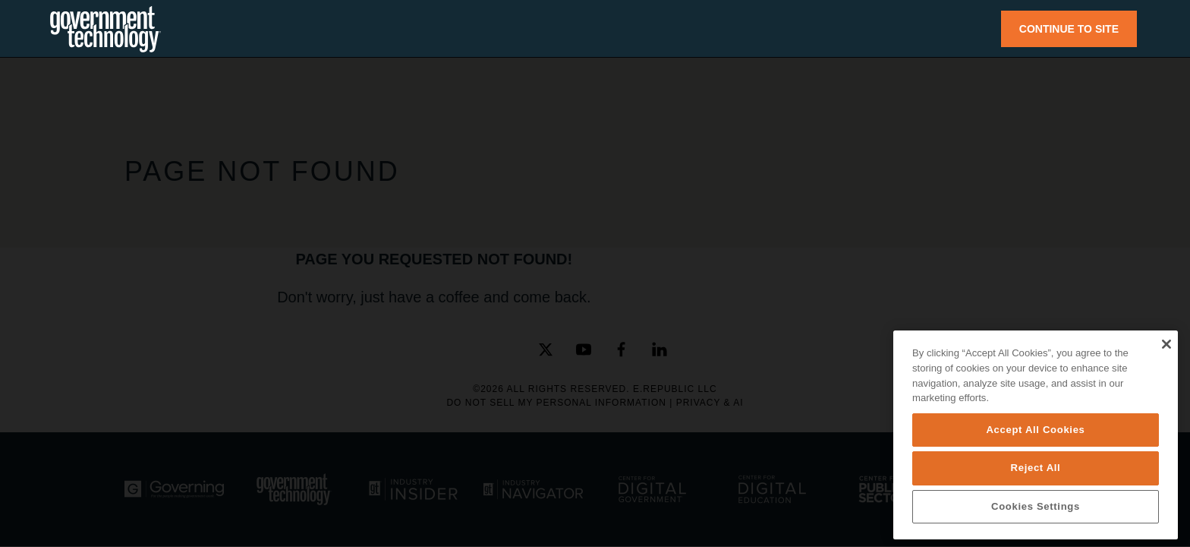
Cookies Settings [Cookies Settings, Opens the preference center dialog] (1035, 506)
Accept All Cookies (1035, 429)
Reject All (1036, 467)
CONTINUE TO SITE (1069, 29)
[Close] (1166, 344)
